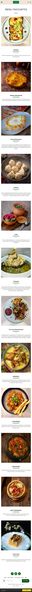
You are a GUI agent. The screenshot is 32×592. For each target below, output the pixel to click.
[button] (1, 2)
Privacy (17, 585)
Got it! (27, 590)
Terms (14, 585)
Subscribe (25, 580)
